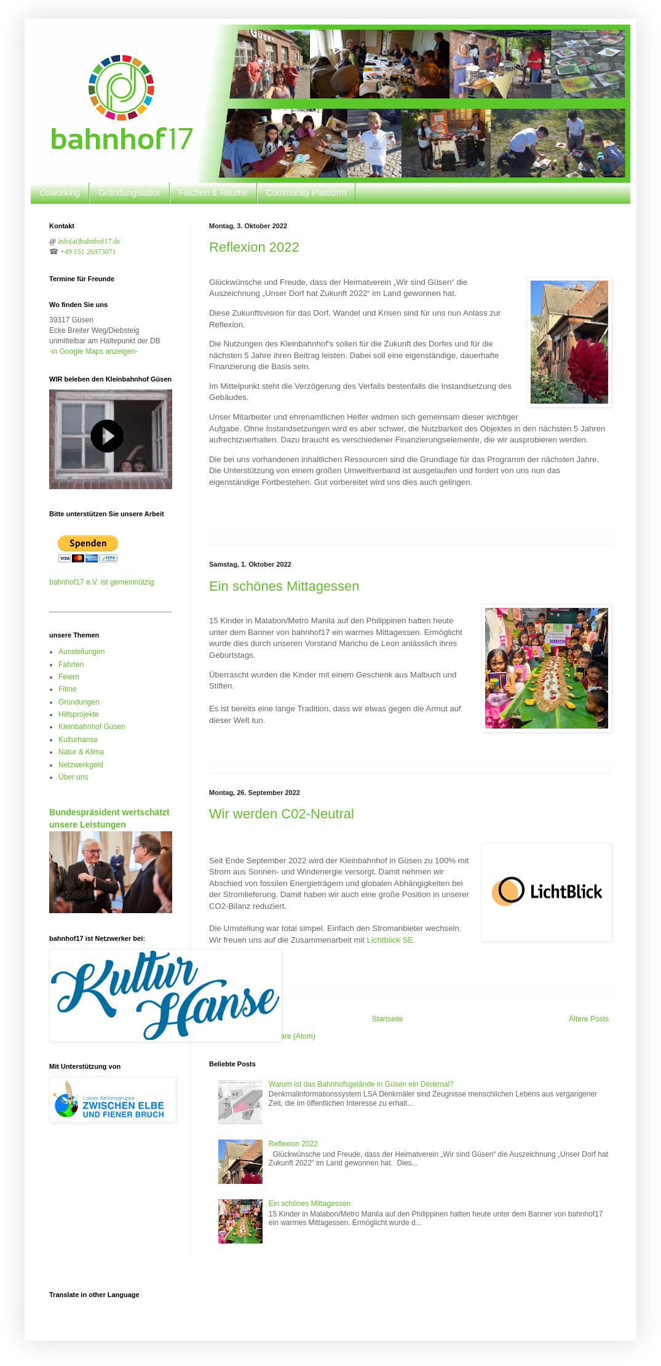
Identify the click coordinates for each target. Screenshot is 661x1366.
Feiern (68, 677)
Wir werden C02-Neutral (281, 813)
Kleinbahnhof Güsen (91, 726)
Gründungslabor (129, 193)
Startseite (387, 1019)
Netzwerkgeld (80, 765)
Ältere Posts (589, 1019)
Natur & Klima (81, 752)
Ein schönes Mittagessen (284, 586)
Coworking (59, 193)
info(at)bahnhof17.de (89, 241)
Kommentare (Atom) (282, 1036)
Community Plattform (306, 193)
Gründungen (79, 702)
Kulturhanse (78, 739)
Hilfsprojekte (78, 714)
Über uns (73, 777)
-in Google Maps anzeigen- (93, 351)
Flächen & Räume (213, 193)
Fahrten (71, 664)
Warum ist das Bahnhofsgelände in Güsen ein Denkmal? (361, 1084)
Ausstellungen (81, 651)
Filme (67, 689)
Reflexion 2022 (254, 247)
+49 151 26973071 (88, 251)
